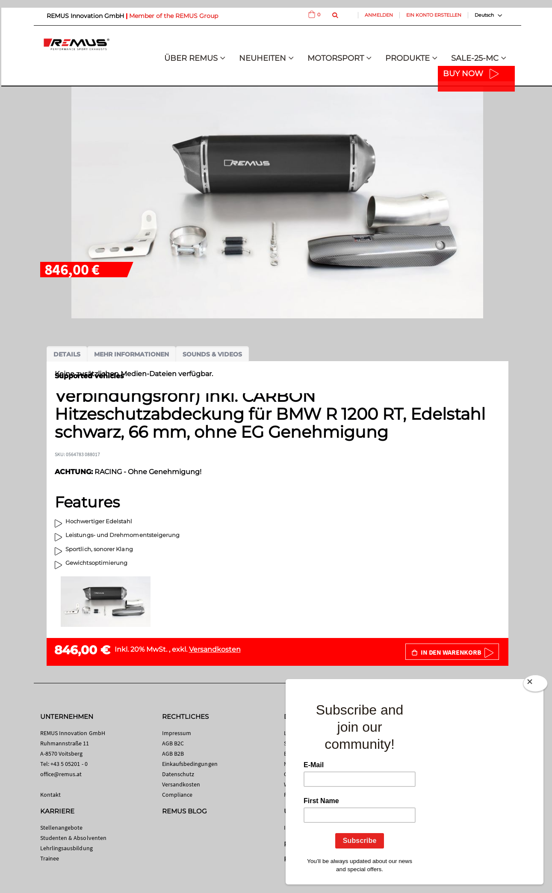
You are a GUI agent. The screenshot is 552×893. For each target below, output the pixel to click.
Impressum (177, 733)
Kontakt (50, 794)
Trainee (49, 858)
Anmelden (379, 15)
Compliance (177, 794)
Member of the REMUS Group (173, 16)
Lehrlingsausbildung (66, 848)
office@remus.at (61, 774)
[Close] (535, 685)
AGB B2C (173, 743)
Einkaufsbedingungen (190, 764)
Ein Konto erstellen (433, 15)
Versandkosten (215, 649)
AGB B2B (173, 753)
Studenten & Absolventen (73, 838)
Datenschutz (178, 774)
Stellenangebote (61, 827)
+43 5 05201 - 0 (69, 764)
